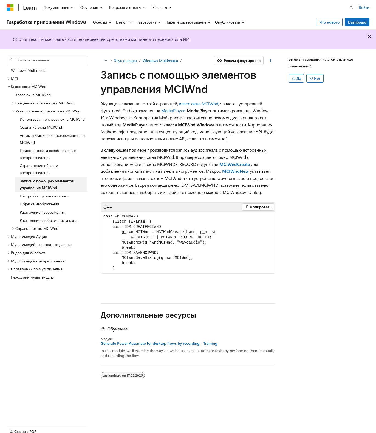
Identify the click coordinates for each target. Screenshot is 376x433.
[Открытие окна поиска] (351, 7)
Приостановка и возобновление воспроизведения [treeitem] (48, 154)
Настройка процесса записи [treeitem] (44, 196)
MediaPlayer (173, 110)
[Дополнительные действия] (270, 60)
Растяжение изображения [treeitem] (42, 212)
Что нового (329, 22)
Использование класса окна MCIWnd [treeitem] (52, 119)
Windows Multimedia (160, 60)
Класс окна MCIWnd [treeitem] (33, 94)
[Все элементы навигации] (105, 60)
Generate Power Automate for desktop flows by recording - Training (159, 343)
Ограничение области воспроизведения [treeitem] (39, 169)
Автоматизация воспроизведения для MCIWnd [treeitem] (52, 139)
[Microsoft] (10, 7)
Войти (364, 7)
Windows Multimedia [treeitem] (28, 70)
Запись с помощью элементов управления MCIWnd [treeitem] (47, 184)
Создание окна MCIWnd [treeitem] (41, 127)
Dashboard (357, 22)
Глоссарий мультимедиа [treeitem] (32, 277)
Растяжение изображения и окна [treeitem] (48, 220)
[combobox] (47, 60)
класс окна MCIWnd (198, 103)
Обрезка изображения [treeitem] (39, 203)
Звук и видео (125, 60)
